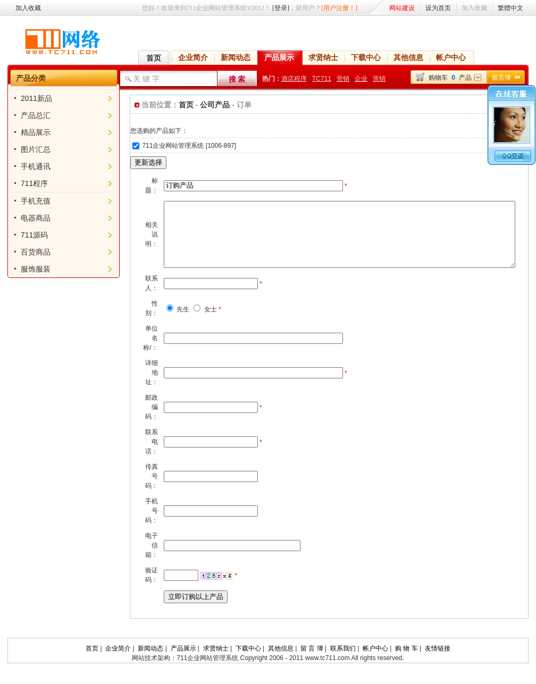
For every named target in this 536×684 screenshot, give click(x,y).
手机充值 (28, 201)
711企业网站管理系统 (207, 670)
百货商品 (28, 252)
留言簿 (501, 77)
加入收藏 (28, 8)
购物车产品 (450, 77)
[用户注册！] (339, 8)
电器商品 (28, 218)
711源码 (26, 235)
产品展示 (279, 57)
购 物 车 (406, 661)
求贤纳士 (323, 57)
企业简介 (193, 57)
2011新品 (29, 98)
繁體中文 (510, 8)
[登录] (280, 8)
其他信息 (408, 57)
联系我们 (343, 661)
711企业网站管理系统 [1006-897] (172, 145)
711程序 (26, 183)
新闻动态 (235, 57)
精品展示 (28, 132)
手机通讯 (28, 166)
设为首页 (438, 8)
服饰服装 (28, 269)
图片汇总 (28, 149)
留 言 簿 (311, 661)
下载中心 (366, 57)
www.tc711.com (326, 670)
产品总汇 (28, 115)
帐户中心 (451, 57)
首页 (153, 58)
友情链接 (437, 661)
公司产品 (197, 104)
